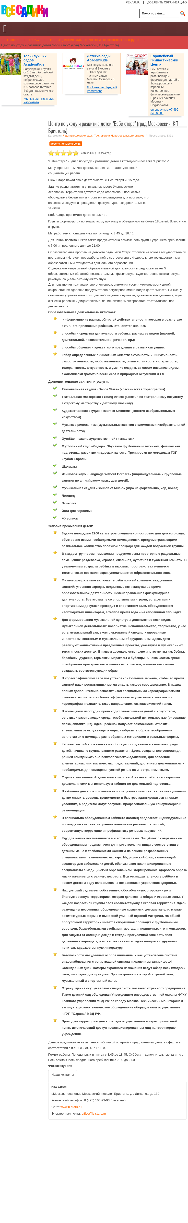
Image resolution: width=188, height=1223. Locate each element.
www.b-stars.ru (71, 1107)
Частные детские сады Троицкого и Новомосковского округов (103, 135)
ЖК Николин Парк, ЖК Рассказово (39, 100)
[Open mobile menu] (5, 29)
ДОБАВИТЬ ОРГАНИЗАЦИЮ (167, 2)
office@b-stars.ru (94, 1113)
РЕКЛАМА (133, 2)
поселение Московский (65, 143)
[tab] (62, 1076)
